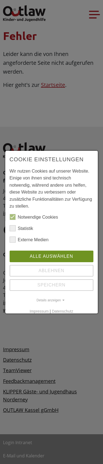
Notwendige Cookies (34, 217)
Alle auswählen (51, 256)
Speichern (51, 285)
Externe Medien (29, 240)
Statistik (21, 228)
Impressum (39, 311)
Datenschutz (62, 311)
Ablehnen (51, 270)
